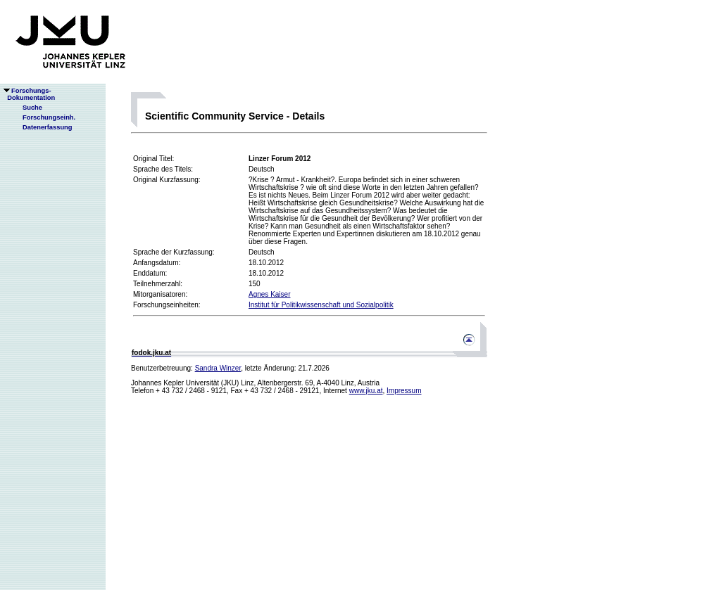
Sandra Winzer (218, 368)
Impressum (404, 391)
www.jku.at (366, 391)
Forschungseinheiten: (167, 305)
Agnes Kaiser (269, 294)
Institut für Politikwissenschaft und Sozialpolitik (321, 305)
